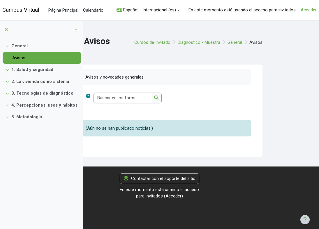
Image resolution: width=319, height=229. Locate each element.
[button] (148, 10)
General (19, 45)
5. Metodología (26, 116)
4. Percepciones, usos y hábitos (44, 105)
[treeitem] (41, 52)
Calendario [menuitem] (93, 10)
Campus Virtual (20, 10)
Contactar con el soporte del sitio (160, 178)
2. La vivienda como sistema (40, 81)
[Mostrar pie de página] (305, 219)
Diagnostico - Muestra (234, 42)
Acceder (309, 10)
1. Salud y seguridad (32, 69)
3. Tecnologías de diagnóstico (42, 93)
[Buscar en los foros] (158, 98)
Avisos (18, 57)
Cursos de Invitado (188, 42)
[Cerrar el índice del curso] (6, 29)
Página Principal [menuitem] (63, 10)
